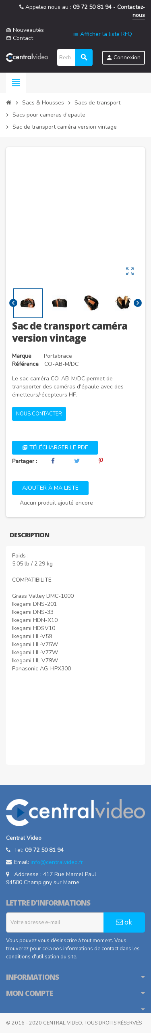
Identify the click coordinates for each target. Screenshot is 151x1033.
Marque (21, 356)
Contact (19, 38)
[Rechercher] (74, 57)
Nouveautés (25, 30)
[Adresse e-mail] (55, 922)
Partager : (24, 461)
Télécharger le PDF (55, 447)
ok (124, 922)
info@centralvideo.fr (57, 862)
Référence (25, 364)
